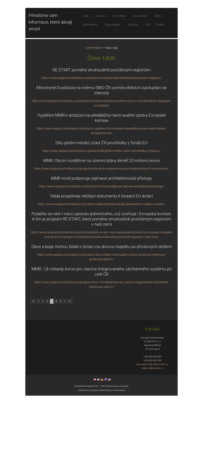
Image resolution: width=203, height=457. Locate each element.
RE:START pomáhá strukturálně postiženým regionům (102, 131)
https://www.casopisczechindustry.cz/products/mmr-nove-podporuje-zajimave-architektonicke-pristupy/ (101, 247)
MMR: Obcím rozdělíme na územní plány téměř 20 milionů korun (101, 222)
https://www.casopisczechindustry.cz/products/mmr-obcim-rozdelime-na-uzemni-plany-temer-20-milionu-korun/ (101, 230)
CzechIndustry (94, 109)
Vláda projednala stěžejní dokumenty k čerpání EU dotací (101, 257)
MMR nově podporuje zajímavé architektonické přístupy (101, 239)
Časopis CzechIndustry (101, 452)
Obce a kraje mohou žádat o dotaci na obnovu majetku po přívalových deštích (101, 308)
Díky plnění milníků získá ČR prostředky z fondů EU (101, 204)
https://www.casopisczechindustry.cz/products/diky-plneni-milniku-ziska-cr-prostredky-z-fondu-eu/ (101, 212)
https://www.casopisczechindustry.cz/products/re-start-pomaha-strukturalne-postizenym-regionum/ (101, 139)
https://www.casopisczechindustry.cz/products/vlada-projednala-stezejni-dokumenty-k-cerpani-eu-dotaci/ (101, 265)
